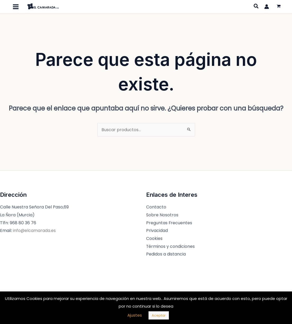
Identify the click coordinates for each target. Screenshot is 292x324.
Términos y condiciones (170, 246)
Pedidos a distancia (166, 254)
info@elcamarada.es (34, 230)
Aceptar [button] (159, 315)
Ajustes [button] (134, 315)
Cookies (154, 238)
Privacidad (157, 230)
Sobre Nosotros (162, 215)
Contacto (156, 207)
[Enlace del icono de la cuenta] (266, 6)
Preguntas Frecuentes (169, 223)
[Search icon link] (256, 7)
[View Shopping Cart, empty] (278, 7)
